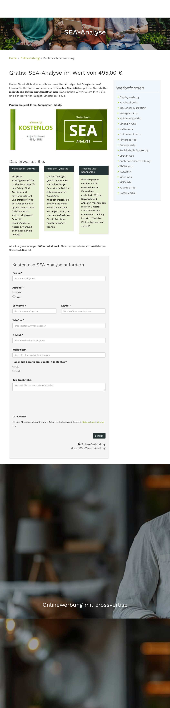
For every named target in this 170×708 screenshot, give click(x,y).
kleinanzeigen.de (130, 118)
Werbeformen (130, 88)
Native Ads (126, 129)
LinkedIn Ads (128, 123)
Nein (16, 371)
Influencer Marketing (133, 107)
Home (13, 58)
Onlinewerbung (30, 58)
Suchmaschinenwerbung (135, 161)
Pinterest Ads (128, 139)
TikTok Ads (126, 166)
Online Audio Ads (130, 134)
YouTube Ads (127, 187)
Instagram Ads (129, 113)
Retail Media (127, 192)
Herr (16, 292)
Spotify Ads (127, 155)
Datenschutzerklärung (93, 422)
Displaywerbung (130, 97)
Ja (15, 366)
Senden (99, 435)
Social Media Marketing (134, 150)
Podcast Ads (127, 145)
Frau (16, 297)
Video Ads (126, 176)
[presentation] (36, 402)
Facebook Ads (128, 102)
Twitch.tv (125, 171)
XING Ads (125, 182)
